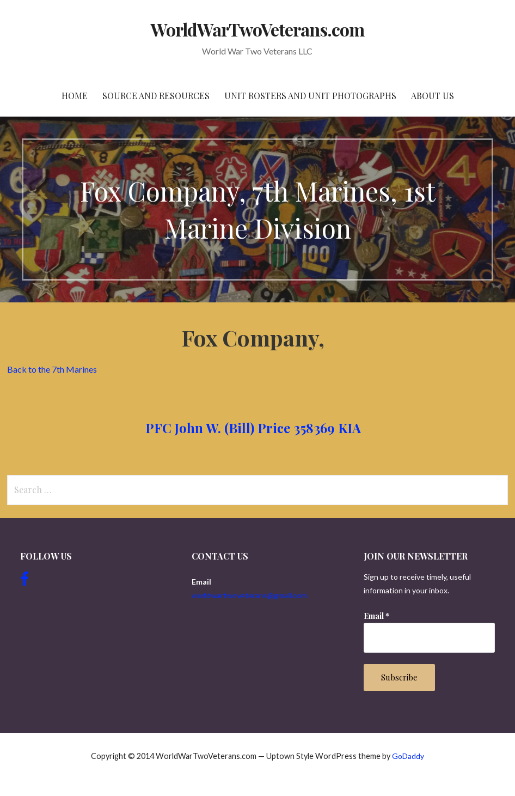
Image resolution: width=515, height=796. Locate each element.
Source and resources (156, 95)
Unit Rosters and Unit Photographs (310, 95)
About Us (432, 95)
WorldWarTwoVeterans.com (258, 29)
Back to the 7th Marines (52, 369)
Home (75, 95)
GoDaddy (408, 756)
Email (376, 616)
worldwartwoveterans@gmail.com (249, 595)
